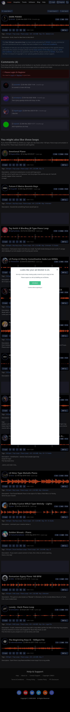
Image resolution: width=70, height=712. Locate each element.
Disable (35, 283)
